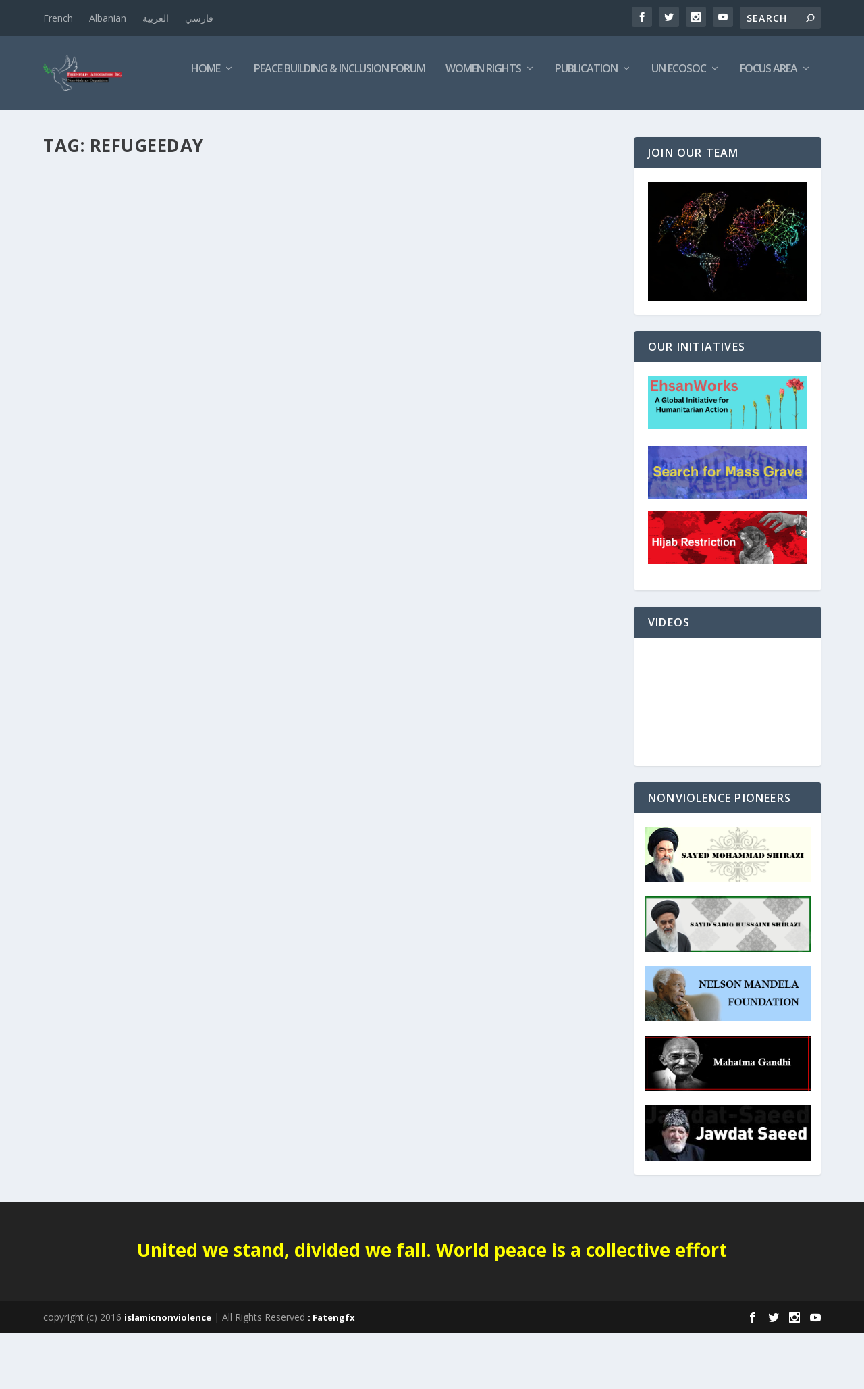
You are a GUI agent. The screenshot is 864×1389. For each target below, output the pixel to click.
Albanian (107, 17)
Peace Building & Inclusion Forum (202, 126)
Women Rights (345, 126)
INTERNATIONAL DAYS (99, 430)
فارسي (199, 17)
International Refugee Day (142, 409)
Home (67, 126)
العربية (155, 17)
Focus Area (630, 126)
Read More (92, 499)
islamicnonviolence (167, 1373)
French (58, 17)
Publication (448, 126)
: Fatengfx (331, 1373)
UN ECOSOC (541, 126)
